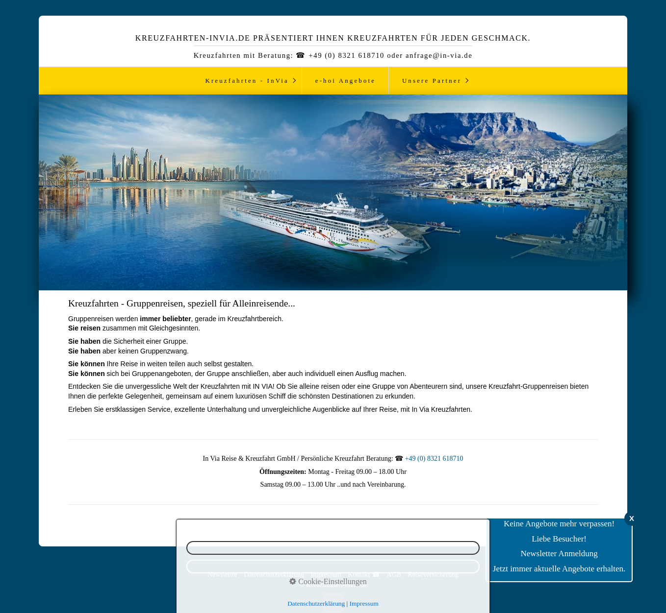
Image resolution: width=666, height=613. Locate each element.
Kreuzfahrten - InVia (247, 80)
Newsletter (222, 574)
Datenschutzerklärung (274, 574)
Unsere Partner (431, 80)
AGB (393, 574)
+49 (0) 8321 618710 (434, 458)
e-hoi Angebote (345, 80)
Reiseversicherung (433, 574)
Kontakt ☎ (364, 574)
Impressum (326, 574)
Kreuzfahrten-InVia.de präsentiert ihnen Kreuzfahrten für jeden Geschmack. (333, 38)
